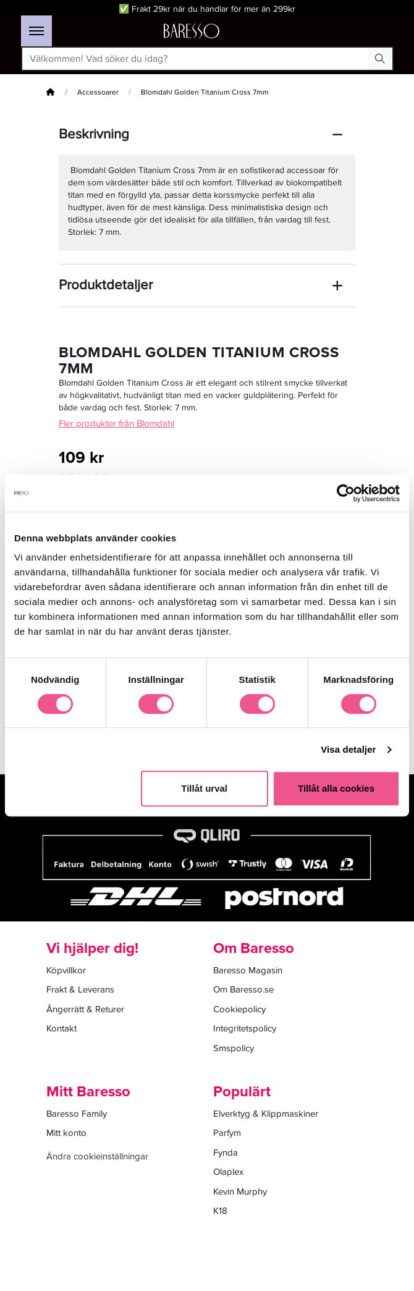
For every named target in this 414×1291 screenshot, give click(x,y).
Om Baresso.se (243, 989)
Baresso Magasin (247, 970)
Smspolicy (233, 1048)
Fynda (225, 1152)
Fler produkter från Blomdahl (116, 423)
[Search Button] (380, 59)
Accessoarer (98, 92)
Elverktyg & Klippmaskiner (265, 1113)
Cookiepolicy (239, 1009)
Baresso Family (76, 1113)
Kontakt (61, 1028)
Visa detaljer (348, 749)
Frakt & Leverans (80, 989)
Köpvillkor (66, 970)
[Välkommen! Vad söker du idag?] (195, 59)
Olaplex (228, 1171)
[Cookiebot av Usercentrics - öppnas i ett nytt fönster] (346, 493)
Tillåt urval (204, 788)
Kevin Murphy (240, 1191)
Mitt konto (66, 1132)
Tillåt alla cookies (336, 788)
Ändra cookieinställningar (97, 1156)
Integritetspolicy (244, 1028)
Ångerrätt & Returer (85, 1009)
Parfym (227, 1132)
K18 (220, 1210)
